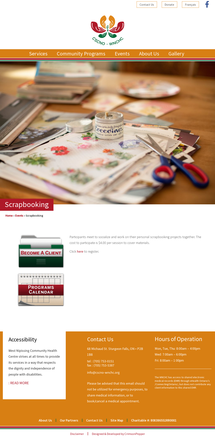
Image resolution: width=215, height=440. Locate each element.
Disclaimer (77, 434)
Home (9, 216)
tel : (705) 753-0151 (100, 361)
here (80, 251)
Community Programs (82, 53)
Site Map (117, 420)
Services (39, 53)
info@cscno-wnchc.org (103, 372)
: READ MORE (19, 383)
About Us (150, 53)
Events (123, 53)
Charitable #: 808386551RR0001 (153, 420)
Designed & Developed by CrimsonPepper (118, 434)
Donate (169, 4)
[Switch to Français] (190, 4)
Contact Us (146, 4)
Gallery (177, 53)
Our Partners (69, 420)
